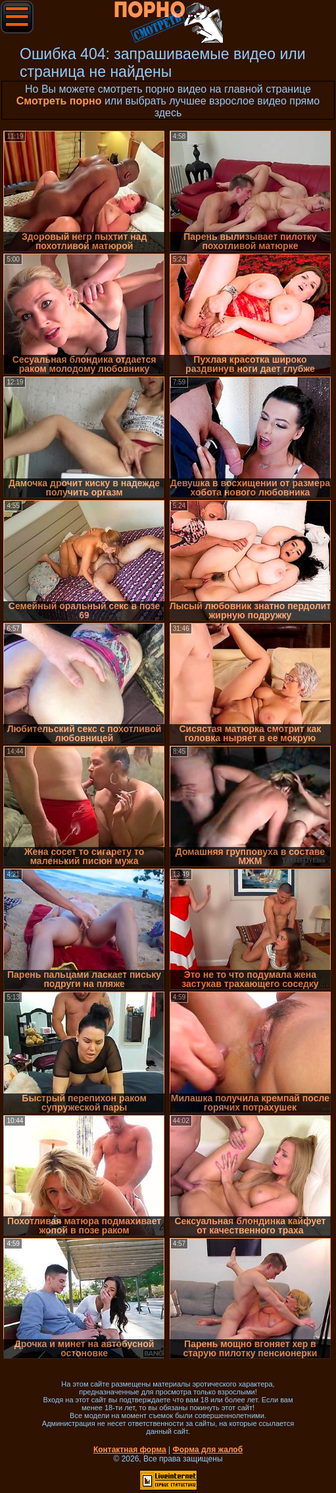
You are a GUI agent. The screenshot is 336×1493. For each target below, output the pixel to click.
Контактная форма (129, 1449)
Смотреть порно (59, 100)
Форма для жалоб (208, 1449)
